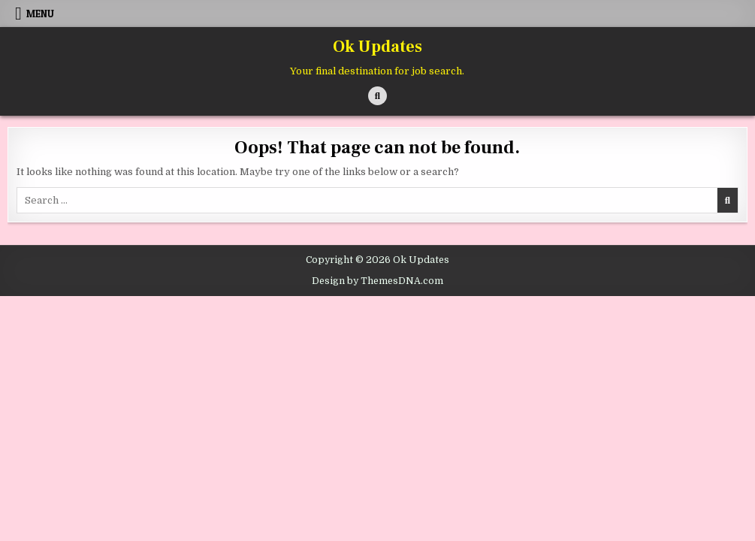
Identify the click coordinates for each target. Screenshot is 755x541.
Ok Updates (377, 46)
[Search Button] (377, 95)
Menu (40, 14)
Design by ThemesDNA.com (377, 281)
